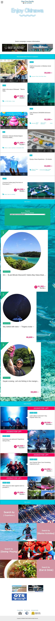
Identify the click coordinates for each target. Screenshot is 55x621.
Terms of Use (27, 610)
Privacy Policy (20, 610)
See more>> (27, 201)
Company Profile (34, 610)
